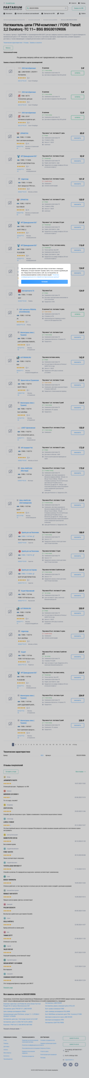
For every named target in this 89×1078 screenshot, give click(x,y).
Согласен (45, 282)
